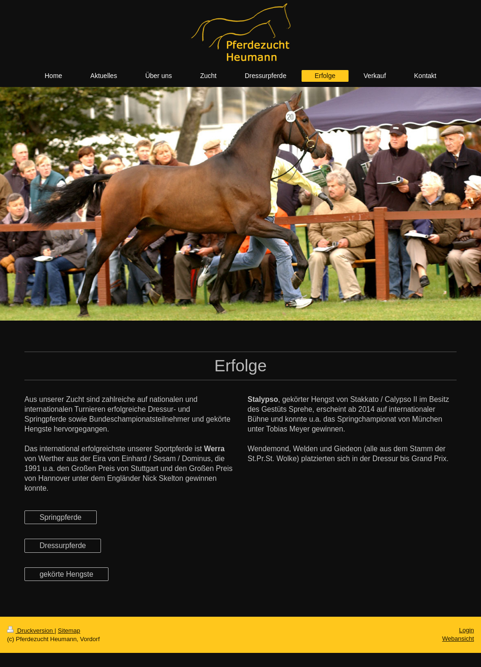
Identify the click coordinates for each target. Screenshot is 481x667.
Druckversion (30, 630)
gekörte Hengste (66, 574)
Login (466, 630)
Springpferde (60, 517)
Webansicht (458, 638)
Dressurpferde (62, 545)
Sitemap (69, 630)
